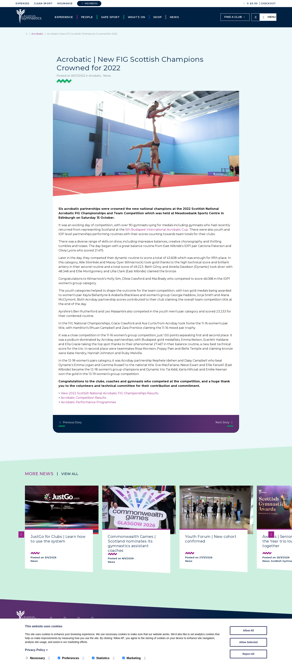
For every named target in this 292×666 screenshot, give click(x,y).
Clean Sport (43, 3)
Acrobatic (37, 33)
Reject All (248, 653)
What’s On (136, 17)
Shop (157, 17)
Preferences (68, 658)
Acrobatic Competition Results (83, 397)
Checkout (268, 3)
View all (69, 474)
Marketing (131, 658)
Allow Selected (248, 642)
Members (89, 3)
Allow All (248, 630)
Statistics (101, 658)
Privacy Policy (36, 649)
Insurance (65, 3)
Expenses (22, 3)
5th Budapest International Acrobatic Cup (156, 229)
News (174, 17)
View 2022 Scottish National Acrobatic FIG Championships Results (109, 393)
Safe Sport (110, 17)
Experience (64, 17)
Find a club (235, 17)
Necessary (35, 658)
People (87, 17)
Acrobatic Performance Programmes (88, 402)
